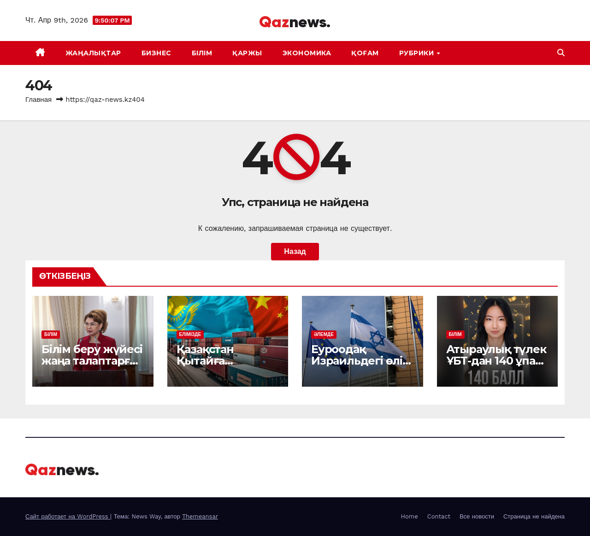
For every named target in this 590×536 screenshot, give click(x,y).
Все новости (477, 516)
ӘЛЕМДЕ (324, 334)
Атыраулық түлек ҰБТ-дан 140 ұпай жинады (496, 360)
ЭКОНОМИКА (307, 53)
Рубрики (417, 53)
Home (409, 516)
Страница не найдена (534, 516)
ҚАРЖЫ (247, 53)
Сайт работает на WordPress (67, 516)
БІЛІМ (202, 53)
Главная (38, 99)
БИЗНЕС (156, 53)
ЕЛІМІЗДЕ (190, 334)
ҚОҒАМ (365, 53)
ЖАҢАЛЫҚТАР (93, 53)
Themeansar (200, 516)
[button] (561, 52)
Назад (295, 251)
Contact (438, 516)
